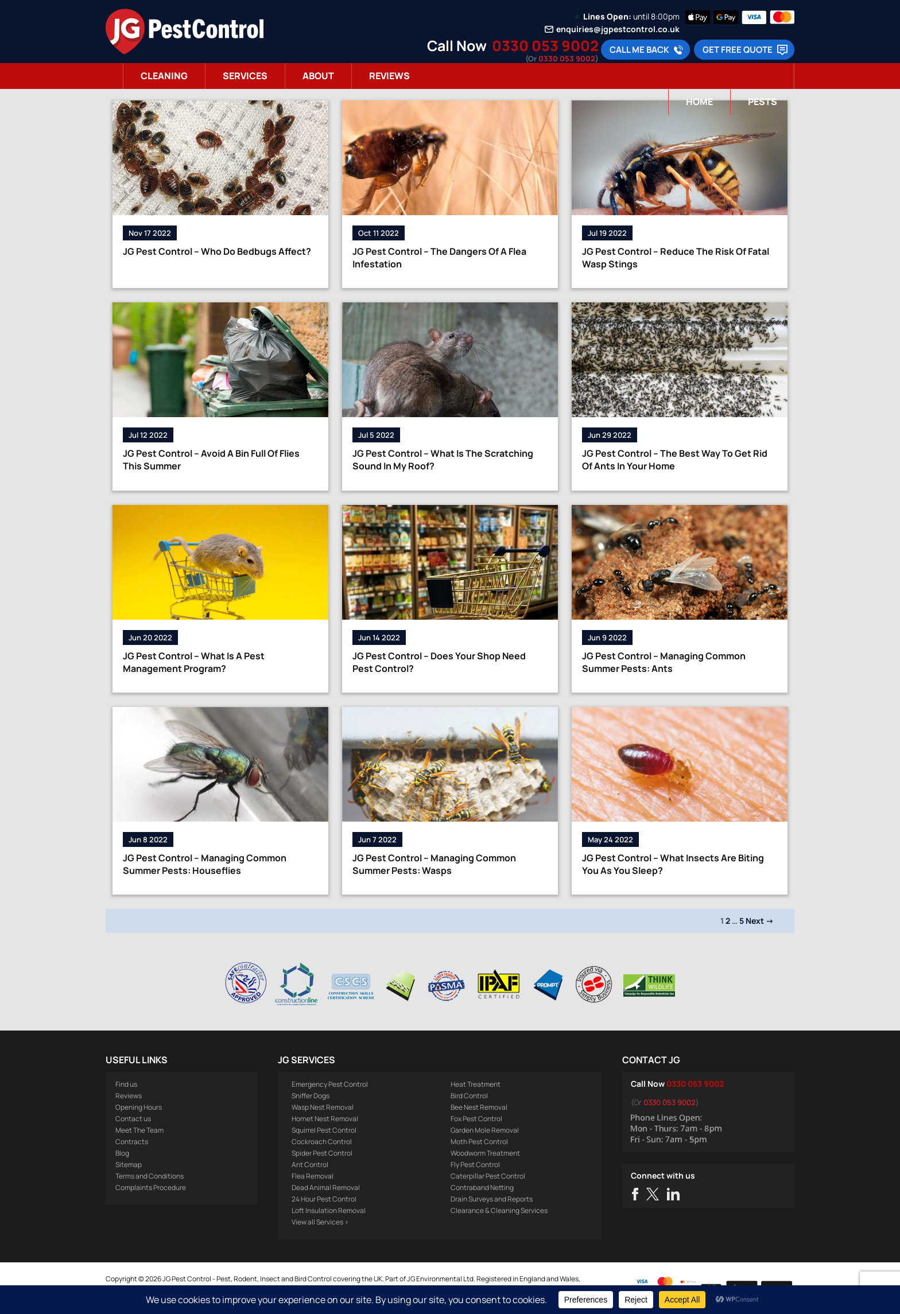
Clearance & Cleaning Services (499, 1210)
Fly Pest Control (475, 1164)
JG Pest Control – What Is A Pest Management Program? (194, 662)
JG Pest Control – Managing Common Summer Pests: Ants (664, 662)
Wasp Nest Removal (323, 1107)
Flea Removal (312, 1176)
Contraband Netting (482, 1187)
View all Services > (320, 1222)
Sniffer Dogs (310, 1096)
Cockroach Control (322, 1141)
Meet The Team (139, 1130)
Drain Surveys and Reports (492, 1199)
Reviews (389, 75)
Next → (760, 920)
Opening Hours (138, 1107)
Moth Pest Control (479, 1141)
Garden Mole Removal (485, 1130)
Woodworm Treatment (485, 1153)
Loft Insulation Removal (329, 1210)
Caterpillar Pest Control (488, 1176)
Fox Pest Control (476, 1118)
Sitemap (128, 1164)
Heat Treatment (476, 1084)
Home (699, 101)
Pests (762, 101)
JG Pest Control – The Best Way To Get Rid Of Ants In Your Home (674, 459)
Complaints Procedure (150, 1187)
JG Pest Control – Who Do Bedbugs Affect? (217, 251)
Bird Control (469, 1096)
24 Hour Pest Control (324, 1199)
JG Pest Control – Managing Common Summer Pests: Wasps (434, 864)
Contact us (133, 1118)
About (318, 75)
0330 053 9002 (545, 46)
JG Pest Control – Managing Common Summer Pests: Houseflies (204, 864)
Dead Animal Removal (326, 1187)
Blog (122, 1153)
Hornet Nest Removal (325, 1118)
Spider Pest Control (322, 1153)
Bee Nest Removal (479, 1107)
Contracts (131, 1141)
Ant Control (310, 1164)
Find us (126, 1084)
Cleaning (164, 75)
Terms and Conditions (149, 1176)
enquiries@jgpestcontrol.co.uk (618, 29)
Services (245, 75)
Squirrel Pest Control (324, 1130)
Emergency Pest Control (330, 1084)
